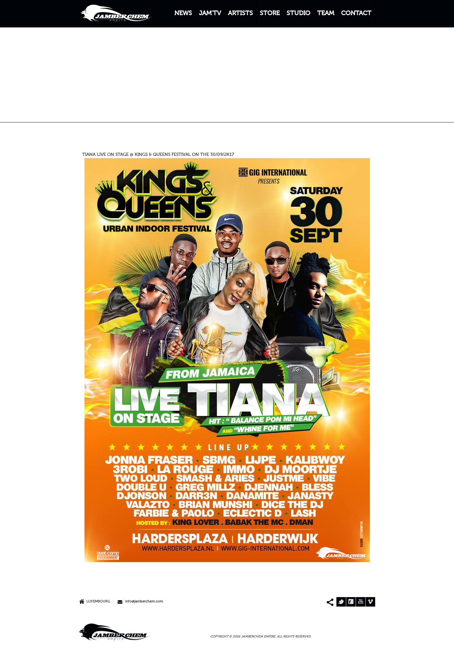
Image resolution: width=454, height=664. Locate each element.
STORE (270, 13)
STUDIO (298, 13)
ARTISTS (240, 13)
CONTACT (356, 13)
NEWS (183, 13)
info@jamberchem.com (144, 601)
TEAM (325, 13)
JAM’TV (210, 13)
